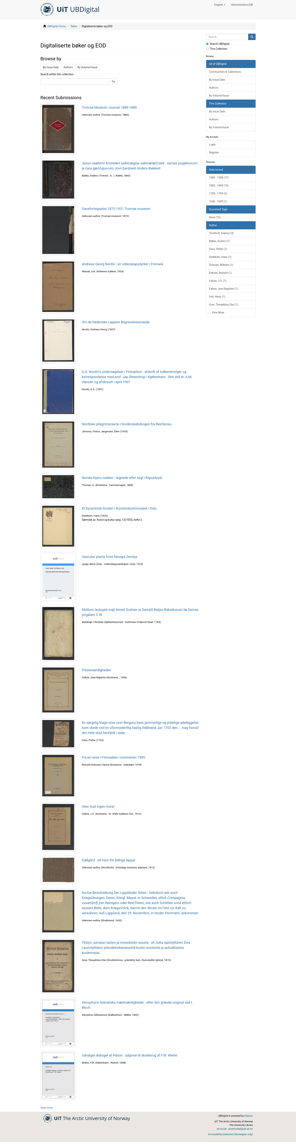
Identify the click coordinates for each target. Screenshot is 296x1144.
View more (46, 1107)
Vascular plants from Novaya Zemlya (109, 557)
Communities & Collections (225, 71)
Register (214, 152)
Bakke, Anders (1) (219, 241)
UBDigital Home (56, 26)
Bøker (74, 26)
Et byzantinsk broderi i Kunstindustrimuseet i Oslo (119, 508)
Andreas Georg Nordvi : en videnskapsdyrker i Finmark (122, 264)
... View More (216, 312)
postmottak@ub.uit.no (240, 1128)
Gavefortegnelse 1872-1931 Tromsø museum (116, 209)
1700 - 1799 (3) (218, 193)
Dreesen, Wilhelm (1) (221, 264)
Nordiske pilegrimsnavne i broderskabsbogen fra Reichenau (126, 424)
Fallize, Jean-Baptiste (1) (223, 288)
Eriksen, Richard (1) (220, 272)
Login (212, 144)
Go (113, 81)
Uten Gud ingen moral (98, 806)
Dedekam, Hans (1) (220, 256)
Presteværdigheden (96, 670)
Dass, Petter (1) (218, 249)
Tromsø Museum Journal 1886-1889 (109, 107)
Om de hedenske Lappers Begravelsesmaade (116, 322)
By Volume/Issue (87, 67)
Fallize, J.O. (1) (217, 280)
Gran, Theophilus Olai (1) (223, 304)
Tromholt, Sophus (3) (221, 233)
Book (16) (215, 217)
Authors (68, 67)
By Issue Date (51, 67)
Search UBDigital (218, 43)
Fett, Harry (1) (217, 296)
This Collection (216, 48)
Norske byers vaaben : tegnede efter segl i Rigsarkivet (122, 478)
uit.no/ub (222, 1128)
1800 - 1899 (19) (219, 185)
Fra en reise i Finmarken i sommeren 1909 (113, 757)
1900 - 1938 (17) (219, 177)
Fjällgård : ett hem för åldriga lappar (108, 860)
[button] (219, 4)
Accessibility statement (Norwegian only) (230, 1134)
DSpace (248, 1115)
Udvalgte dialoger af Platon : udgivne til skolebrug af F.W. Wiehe (129, 1055)
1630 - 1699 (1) (218, 201)
